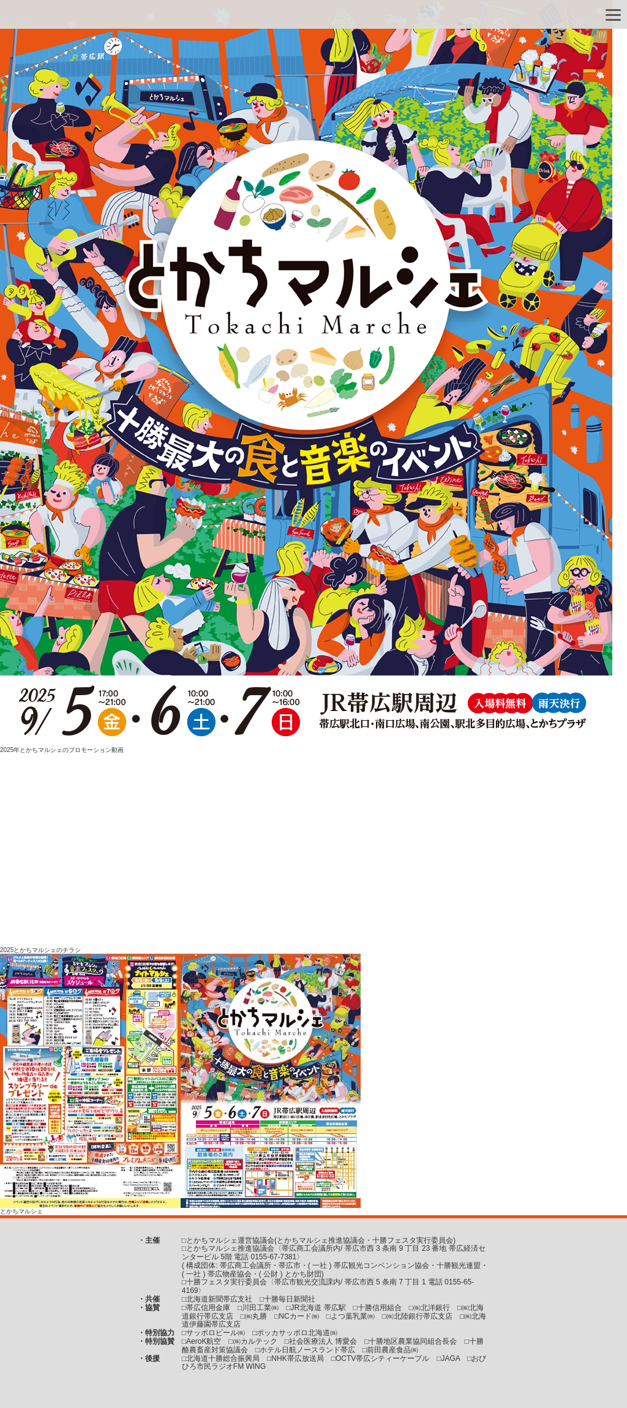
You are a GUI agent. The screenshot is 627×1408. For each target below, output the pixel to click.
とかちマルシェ (21, 1211)
